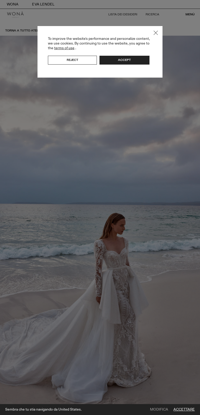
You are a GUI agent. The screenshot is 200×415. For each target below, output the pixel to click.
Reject (72, 60)
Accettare (184, 409)
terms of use (64, 48)
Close (156, 33)
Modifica (159, 409)
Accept (124, 60)
